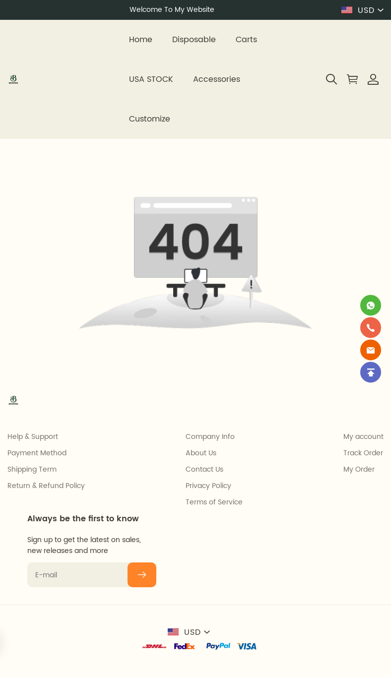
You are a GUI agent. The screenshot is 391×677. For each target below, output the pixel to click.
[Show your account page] (373, 79)
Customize (149, 119)
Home (140, 39)
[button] (331, 79)
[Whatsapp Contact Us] (370, 305)
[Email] (370, 349)
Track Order (363, 453)
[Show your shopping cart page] (352, 79)
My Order (359, 469)
